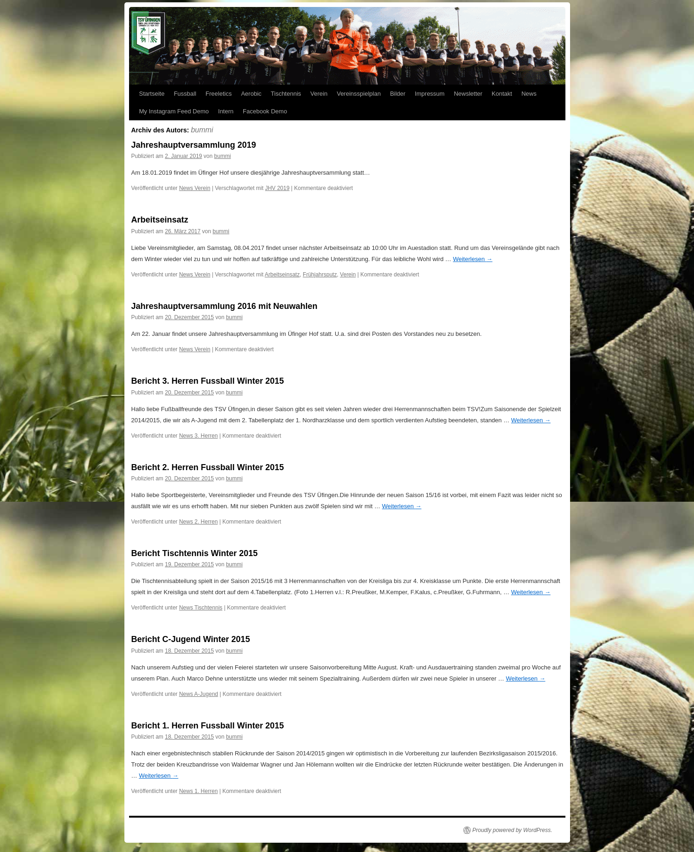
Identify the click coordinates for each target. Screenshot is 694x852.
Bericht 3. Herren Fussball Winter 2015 (207, 381)
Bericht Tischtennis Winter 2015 (194, 553)
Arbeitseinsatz (159, 219)
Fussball (185, 93)
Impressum (429, 93)
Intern (225, 111)
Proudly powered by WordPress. (512, 830)
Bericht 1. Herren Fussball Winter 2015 (207, 725)
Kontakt (502, 93)
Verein (319, 93)
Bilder (397, 93)
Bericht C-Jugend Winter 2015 (190, 639)
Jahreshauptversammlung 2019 (193, 145)
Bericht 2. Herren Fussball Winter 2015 (207, 467)
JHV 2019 (277, 188)
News (529, 93)
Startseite (152, 93)
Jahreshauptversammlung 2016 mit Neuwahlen (224, 306)
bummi (202, 130)
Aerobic (251, 93)
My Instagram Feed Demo (174, 111)
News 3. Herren (198, 436)
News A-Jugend (198, 694)
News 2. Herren (198, 521)
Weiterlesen (473, 259)
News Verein (194, 188)
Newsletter (468, 93)
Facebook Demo (265, 111)
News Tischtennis (200, 607)
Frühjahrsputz (320, 274)
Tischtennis (286, 93)
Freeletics (219, 93)
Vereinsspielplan (359, 93)
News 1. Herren (198, 791)
